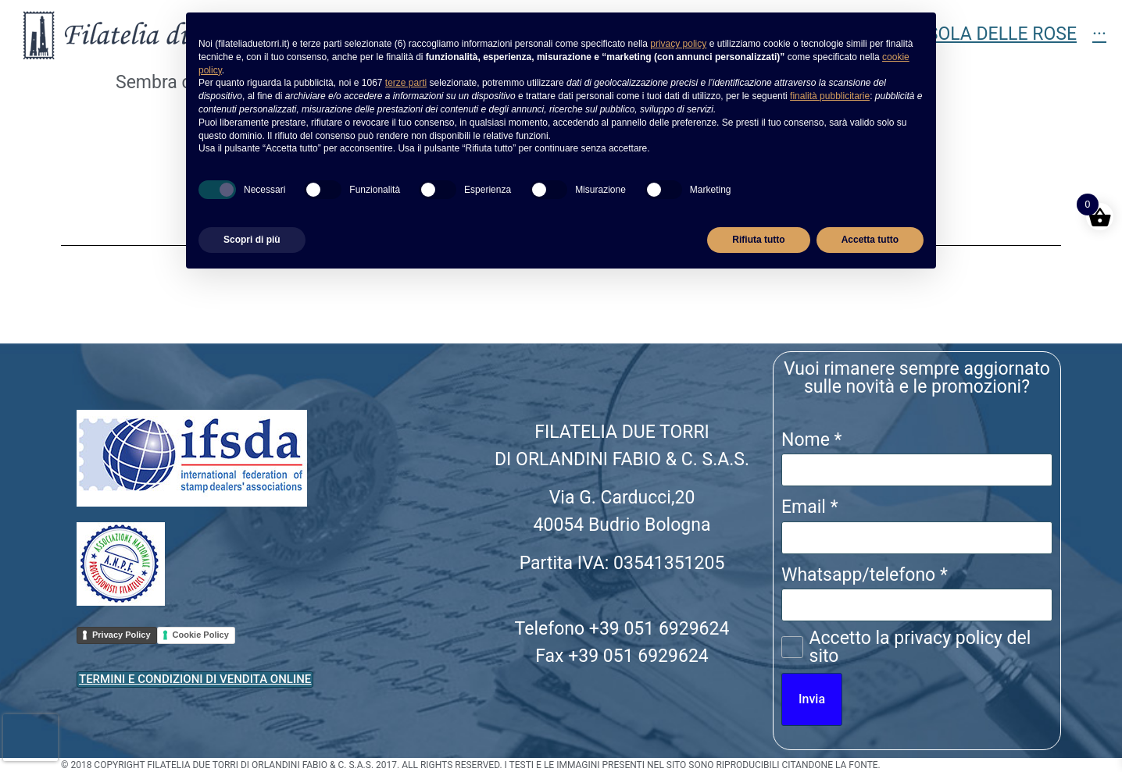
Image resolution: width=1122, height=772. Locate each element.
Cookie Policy (201, 634)
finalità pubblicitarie (830, 96)
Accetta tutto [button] (870, 239)
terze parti (406, 82)
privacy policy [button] (678, 43)
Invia (812, 699)
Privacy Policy (121, 634)
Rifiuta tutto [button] (758, 239)
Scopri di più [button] (251, 239)
